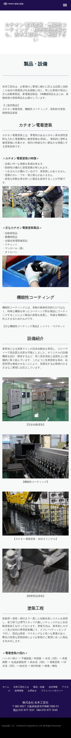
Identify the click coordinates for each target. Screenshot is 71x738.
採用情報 (19, 690)
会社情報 (53, 687)
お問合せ (32, 690)
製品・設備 (38, 687)
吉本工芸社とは (21, 687)
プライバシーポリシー (52, 690)
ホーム (6, 687)
